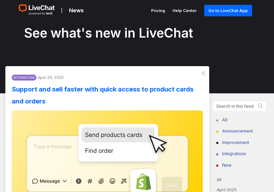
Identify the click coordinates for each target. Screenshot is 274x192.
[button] (203, 75)
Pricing (158, 10)
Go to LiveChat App (228, 10)
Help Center (185, 10)
